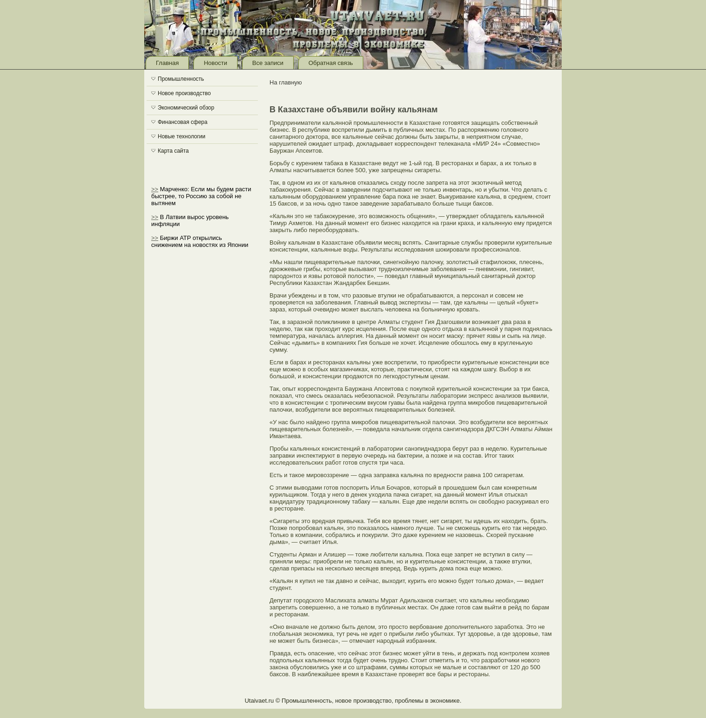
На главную (286, 82)
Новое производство (184, 93)
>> (154, 189)
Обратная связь (330, 62)
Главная (167, 62)
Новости (215, 62)
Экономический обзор (186, 107)
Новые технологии (181, 136)
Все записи (267, 62)
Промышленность (181, 79)
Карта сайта (173, 151)
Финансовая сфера (182, 122)
